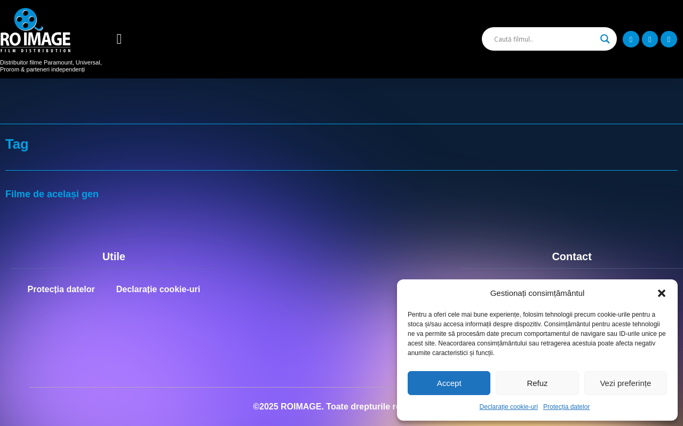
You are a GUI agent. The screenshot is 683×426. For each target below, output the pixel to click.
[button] (661, 293)
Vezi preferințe (625, 383)
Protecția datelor (566, 407)
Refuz (537, 383)
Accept (449, 383)
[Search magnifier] (605, 38)
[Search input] (544, 38)
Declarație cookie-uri (509, 407)
